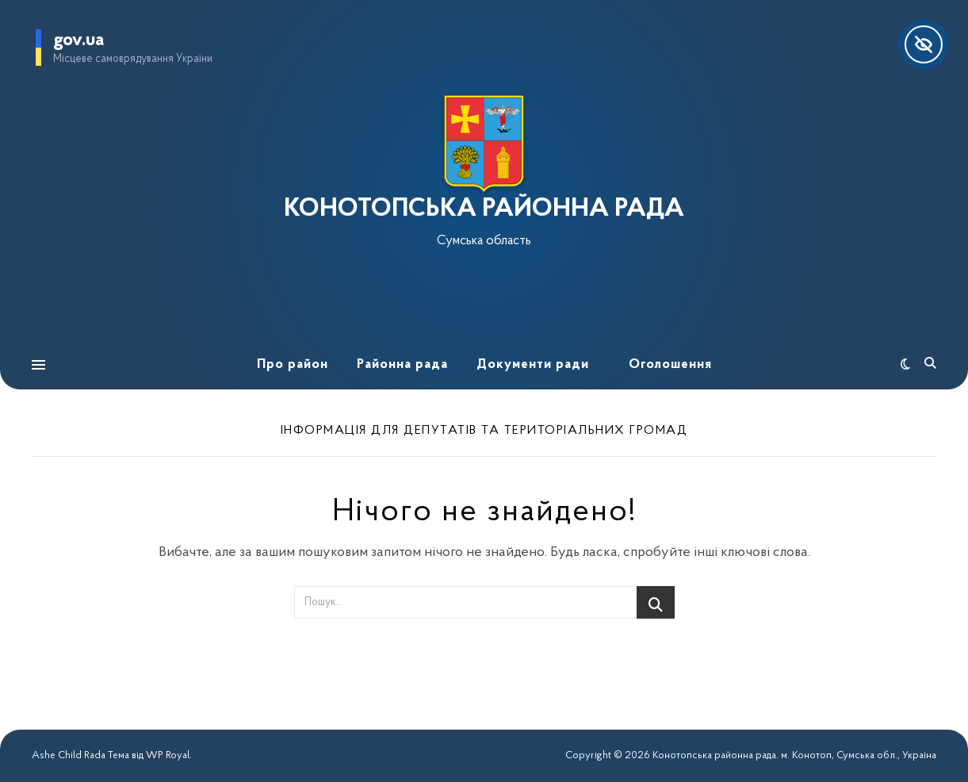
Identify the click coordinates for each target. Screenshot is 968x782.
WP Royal (167, 755)
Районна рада (402, 364)
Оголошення (670, 364)
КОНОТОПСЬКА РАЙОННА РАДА (484, 209)
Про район (292, 364)
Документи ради (532, 364)
